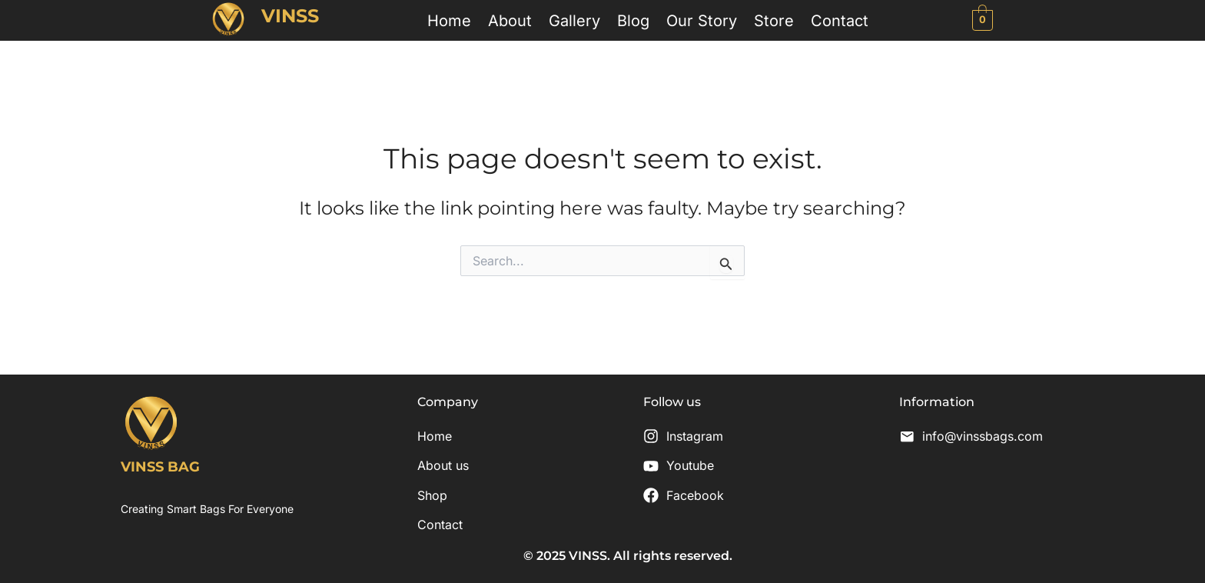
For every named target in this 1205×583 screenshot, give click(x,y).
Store (774, 20)
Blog (633, 20)
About (510, 20)
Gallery (574, 20)
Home (449, 20)
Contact (839, 20)
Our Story (701, 20)
